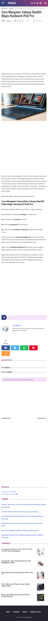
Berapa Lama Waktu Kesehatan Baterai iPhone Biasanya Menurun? (15, 595)
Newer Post (6, 418)
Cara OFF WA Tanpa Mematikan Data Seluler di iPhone (19, 512)
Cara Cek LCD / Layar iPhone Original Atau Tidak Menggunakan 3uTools (16, 562)
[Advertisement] (24, 48)
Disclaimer (16, 612)
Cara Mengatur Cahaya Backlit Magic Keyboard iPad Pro (21, 13)
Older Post (42, 418)
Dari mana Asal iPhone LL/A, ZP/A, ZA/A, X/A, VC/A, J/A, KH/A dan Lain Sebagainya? (16, 550)
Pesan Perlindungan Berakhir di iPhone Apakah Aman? (19, 530)
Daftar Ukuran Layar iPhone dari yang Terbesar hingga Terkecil (15, 585)
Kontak (25, 612)
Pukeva (17, 325)
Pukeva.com (28, 617)
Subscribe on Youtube (9, 494)
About (8, 612)
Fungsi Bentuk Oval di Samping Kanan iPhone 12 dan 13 (17, 573)
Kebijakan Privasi (35, 612)
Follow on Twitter (8, 492)
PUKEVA (12, 3)
